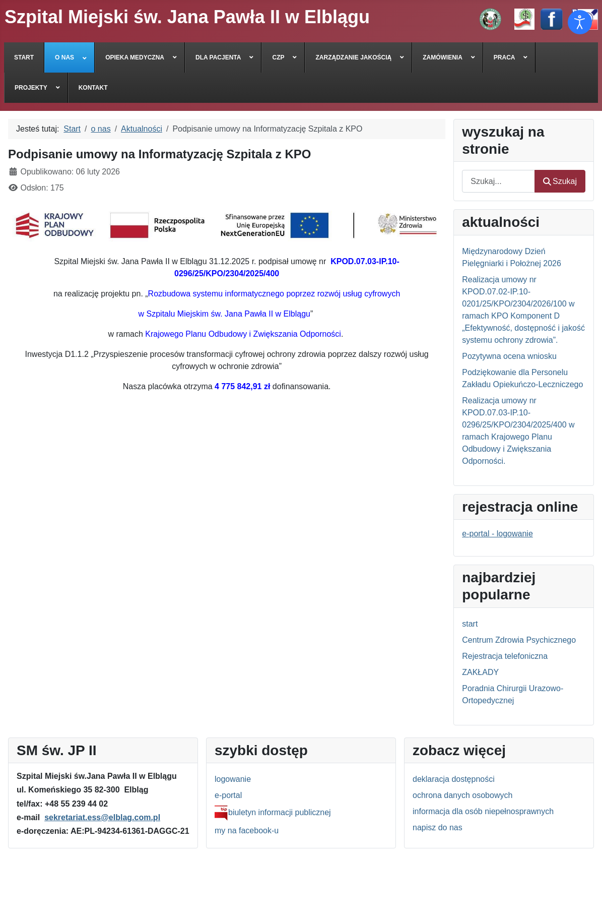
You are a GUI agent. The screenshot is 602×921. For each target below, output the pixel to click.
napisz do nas (437, 827)
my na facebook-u (247, 830)
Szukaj (560, 181)
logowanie (233, 779)
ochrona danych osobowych (462, 795)
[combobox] (498, 181)
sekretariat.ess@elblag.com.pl (102, 817)
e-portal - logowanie (497, 533)
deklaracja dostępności (454, 779)
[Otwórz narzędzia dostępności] (580, 22)
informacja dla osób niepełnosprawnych (483, 811)
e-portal (228, 795)
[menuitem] (24, 57)
